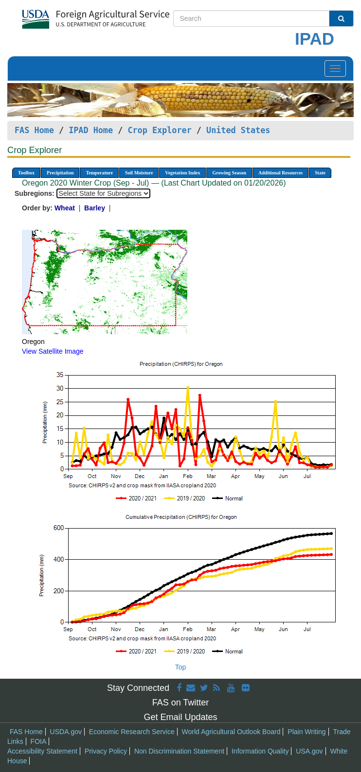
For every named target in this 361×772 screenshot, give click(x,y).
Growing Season (229, 172)
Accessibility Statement (42, 751)
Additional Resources (280, 172)
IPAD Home (91, 130)
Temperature (99, 172)
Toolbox (26, 172)
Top (180, 667)
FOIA (39, 741)
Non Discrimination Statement (179, 751)
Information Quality (260, 751)
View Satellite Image (53, 351)
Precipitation (60, 172)
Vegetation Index (182, 172)
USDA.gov (66, 732)
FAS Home (34, 130)
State (320, 172)
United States (238, 130)
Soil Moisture (139, 172)
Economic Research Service (132, 732)
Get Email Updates (180, 717)
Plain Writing (306, 732)
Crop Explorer (159, 130)
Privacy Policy (106, 751)
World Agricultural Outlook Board (231, 732)
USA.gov (309, 751)
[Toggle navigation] (335, 68)
